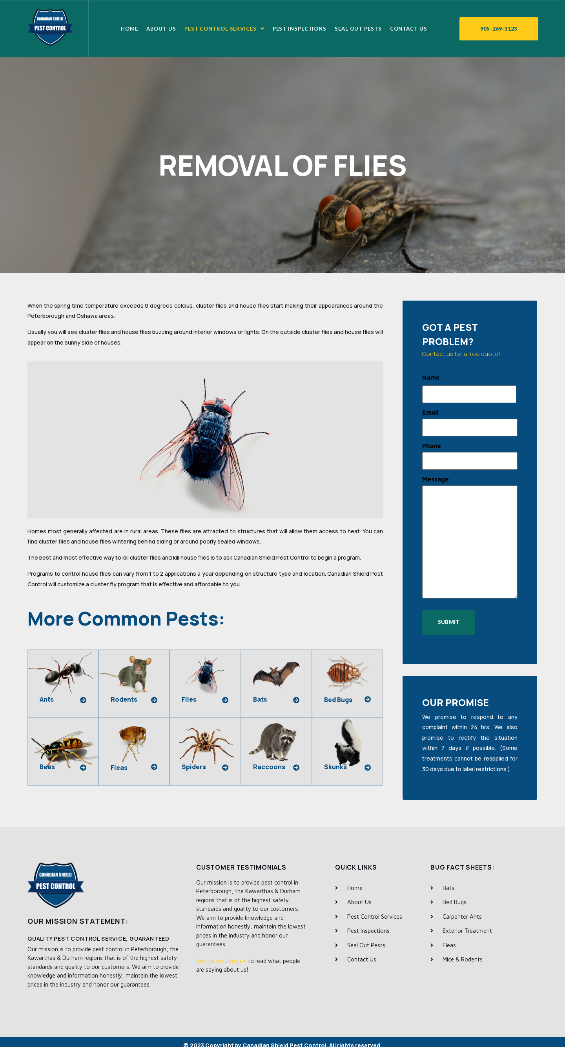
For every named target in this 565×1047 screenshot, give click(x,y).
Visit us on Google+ (221, 954)
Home (129, 29)
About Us (161, 29)
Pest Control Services (224, 29)
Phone (431, 442)
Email (430, 411)
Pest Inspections (299, 29)
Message (435, 474)
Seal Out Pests (358, 29)
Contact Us (408, 29)
